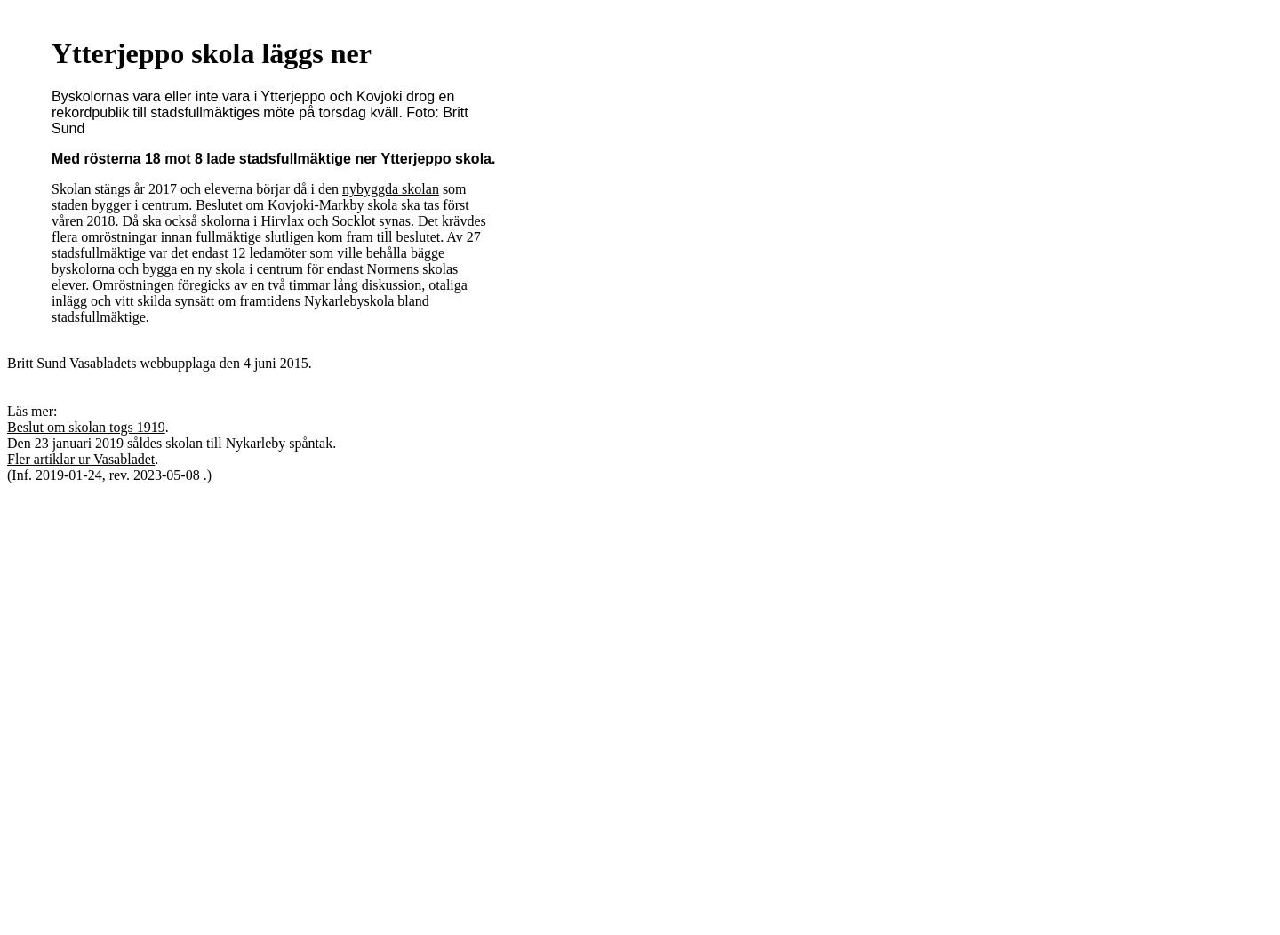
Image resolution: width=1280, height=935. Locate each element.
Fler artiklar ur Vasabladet (81, 459)
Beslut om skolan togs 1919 (86, 427)
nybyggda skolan (390, 188)
